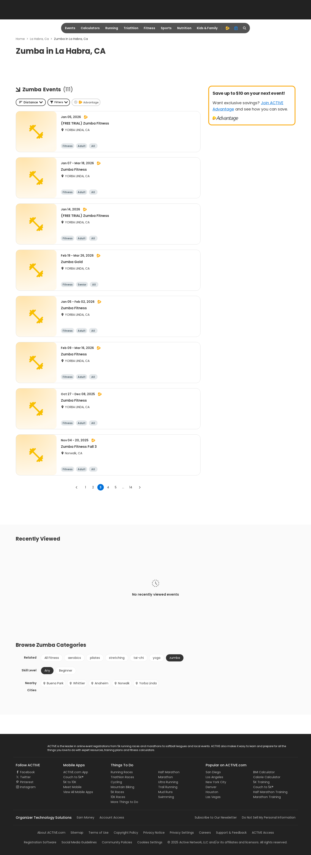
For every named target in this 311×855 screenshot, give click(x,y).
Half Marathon (169, 772)
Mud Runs (165, 792)
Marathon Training (267, 797)
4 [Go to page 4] (108, 487)
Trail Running (167, 787)
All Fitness (51, 658)
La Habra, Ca (39, 39)
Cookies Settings (149, 842)
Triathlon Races (122, 777)
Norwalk (121, 683)
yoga (156, 658)
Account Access (111, 817)
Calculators (90, 28)
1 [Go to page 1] (85, 487)
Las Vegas (213, 797)
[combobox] (31, 102)
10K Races (118, 797)
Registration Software (40, 842)
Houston (212, 792)
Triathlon (131, 28)
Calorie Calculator (266, 777)
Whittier (77, 683)
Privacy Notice (154, 832)
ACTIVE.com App (75, 772)
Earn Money (85, 817)
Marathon (165, 777)
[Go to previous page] (76, 487)
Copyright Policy (126, 832)
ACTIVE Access (263, 832)
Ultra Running (168, 782)
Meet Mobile (72, 787)
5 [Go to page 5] (116, 487)
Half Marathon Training (270, 792)
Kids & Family (207, 28)
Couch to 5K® (73, 777)
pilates (95, 658)
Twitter (25, 777)
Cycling (116, 782)
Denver (211, 787)
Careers (205, 832)
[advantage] (227, 28)
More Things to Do (124, 802)
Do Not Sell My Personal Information (268, 817)
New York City (216, 782)
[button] (58, 102)
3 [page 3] (100, 487)
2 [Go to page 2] (93, 487)
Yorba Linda (146, 683)
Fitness (149, 28)
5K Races (117, 792)
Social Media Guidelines (79, 842)
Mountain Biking (122, 787)
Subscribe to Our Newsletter (216, 817)
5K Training (261, 782)
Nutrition (184, 28)
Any (47, 670)
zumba (174, 658)
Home (20, 39)
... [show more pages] (123, 487)
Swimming (166, 797)
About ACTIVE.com (51, 832)
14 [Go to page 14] (130, 487)
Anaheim (99, 683)
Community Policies (117, 842)
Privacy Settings (182, 832)
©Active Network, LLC (187, 842)
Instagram (28, 787)
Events (70, 28)
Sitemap (77, 832)
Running (111, 28)
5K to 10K (69, 782)
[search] (245, 28)
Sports (166, 28)
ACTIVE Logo (25, 746)
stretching (117, 658)
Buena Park (53, 683)
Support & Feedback (231, 832)
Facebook (27, 772)
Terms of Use (98, 832)
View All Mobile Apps (78, 792)
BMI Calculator (264, 772)
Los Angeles (214, 777)
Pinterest (26, 782)
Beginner (65, 670)
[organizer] (236, 28)
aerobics (74, 658)
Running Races (122, 772)
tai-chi (139, 658)
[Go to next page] (139, 487)
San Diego (213, 772)
